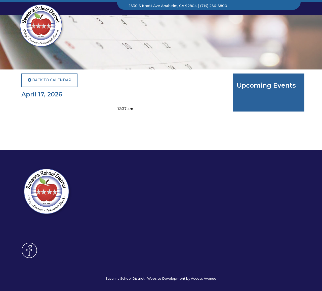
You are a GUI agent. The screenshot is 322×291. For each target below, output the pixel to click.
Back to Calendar (49, 80)
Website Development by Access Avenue (181, 278)
